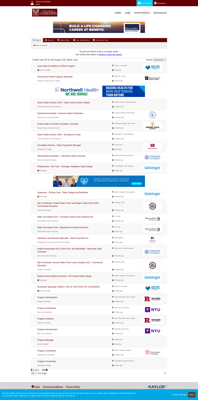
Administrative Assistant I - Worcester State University (61, 156)
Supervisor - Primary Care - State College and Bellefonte (62, 192)
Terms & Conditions (52, 386)
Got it (191, 395)
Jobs (128, 12)
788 (43, 370)
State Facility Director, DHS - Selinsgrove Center (59, 135)
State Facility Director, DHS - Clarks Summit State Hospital (63, 103)
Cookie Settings (179, 395)
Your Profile (142, 12)
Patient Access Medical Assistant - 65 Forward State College (64, 276)
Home (118, 12)
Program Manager (45, 340)
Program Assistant (45, 319)
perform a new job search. (110, 54)
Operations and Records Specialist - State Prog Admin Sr (63, 238)
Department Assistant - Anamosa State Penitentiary (60, 113)
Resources (160, 12)
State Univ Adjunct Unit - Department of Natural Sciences (62, 227)
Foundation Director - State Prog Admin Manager (59, 145)
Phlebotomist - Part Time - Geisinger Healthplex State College (65, 166)
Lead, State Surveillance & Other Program (56, 66)
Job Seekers (144, 3)
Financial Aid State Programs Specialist (54, 77)
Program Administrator (47, 297)
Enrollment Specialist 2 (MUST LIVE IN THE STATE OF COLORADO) (68, 287)
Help (36, 386)
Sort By (149, 60)
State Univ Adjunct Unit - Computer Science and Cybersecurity (65, 217)
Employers (160, 3)
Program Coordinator (46, 308)
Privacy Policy (73, 386)
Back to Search (40, 45)
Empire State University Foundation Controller (57, 124)
